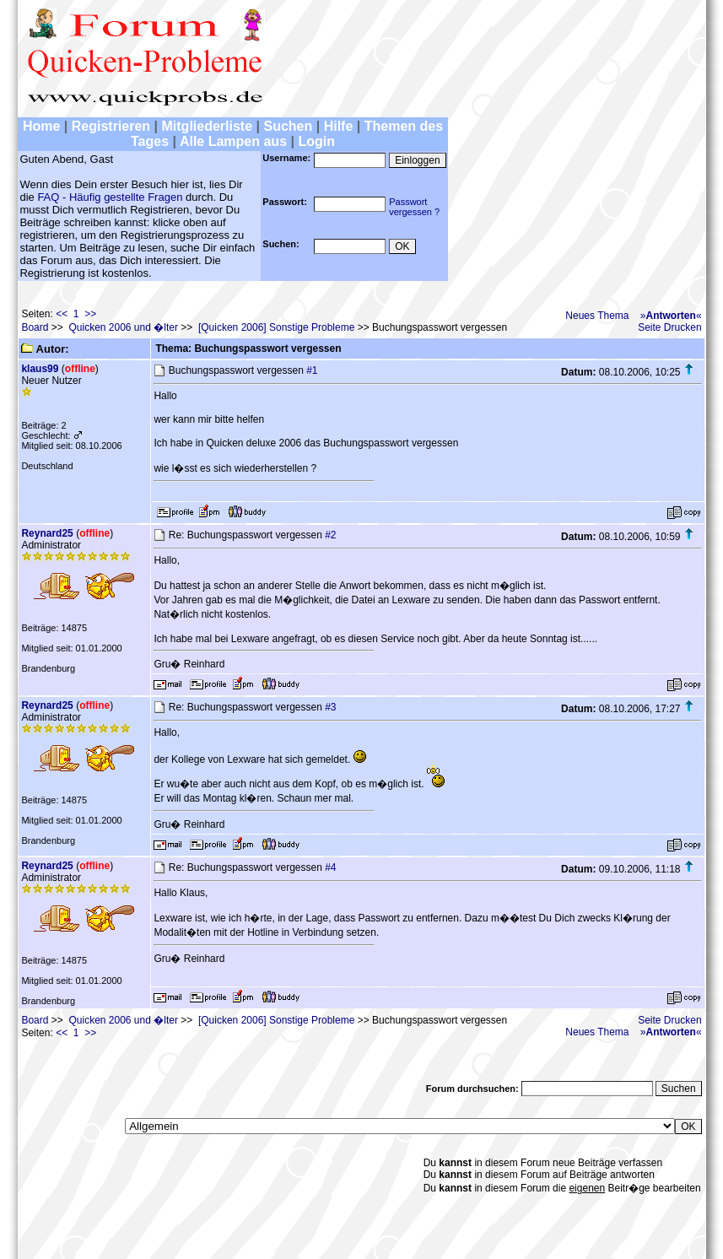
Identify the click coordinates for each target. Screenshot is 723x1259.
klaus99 (39, 369)
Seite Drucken (669, 327)
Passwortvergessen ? (414, 207)
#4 (330, 867)
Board (34, 327)
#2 (330, 535)
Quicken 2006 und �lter (122, 327)
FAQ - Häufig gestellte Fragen (109, 197)
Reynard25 (47, 533)
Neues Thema (597, 316)
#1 (311, 370)
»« (671, 316)
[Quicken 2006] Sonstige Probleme (276, 327)
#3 (330, 707)
